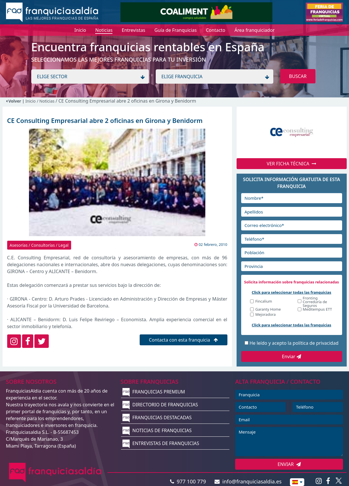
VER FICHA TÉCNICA (291, 163)
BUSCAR (298, 76)
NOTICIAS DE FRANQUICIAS (157, 430)
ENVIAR (289, 464)
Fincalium (263, 301)
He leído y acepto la (293, 343)
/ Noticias (46, 101)
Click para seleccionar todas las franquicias (291, 292)
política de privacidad (316, 343)
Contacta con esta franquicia (183, 340)
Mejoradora (265, 315)
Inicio (31, 101)
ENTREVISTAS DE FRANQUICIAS (160, 443)
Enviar (291, 356)
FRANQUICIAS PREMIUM (153, 392)
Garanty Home (268, 309)
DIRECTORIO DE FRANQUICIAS (160, 404)
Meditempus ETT (317, 309)
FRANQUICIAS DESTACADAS (157, 417)
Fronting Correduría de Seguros (315, 301)
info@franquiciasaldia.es (248, 481)
